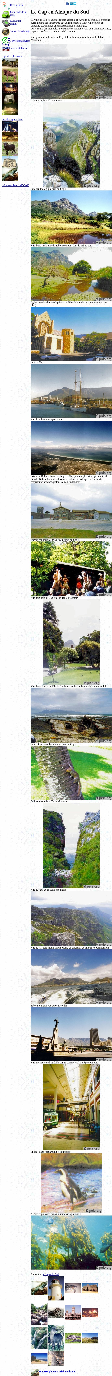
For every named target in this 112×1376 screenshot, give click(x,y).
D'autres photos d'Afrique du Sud (53, 1371)
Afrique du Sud (51, 1274)
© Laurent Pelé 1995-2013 (15, 185)
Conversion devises (16, 40)
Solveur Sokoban (15, 48)
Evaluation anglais (15, 22)
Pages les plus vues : (12, 56)
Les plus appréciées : (12, 119)
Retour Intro (12, 5)
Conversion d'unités (16, 31)
